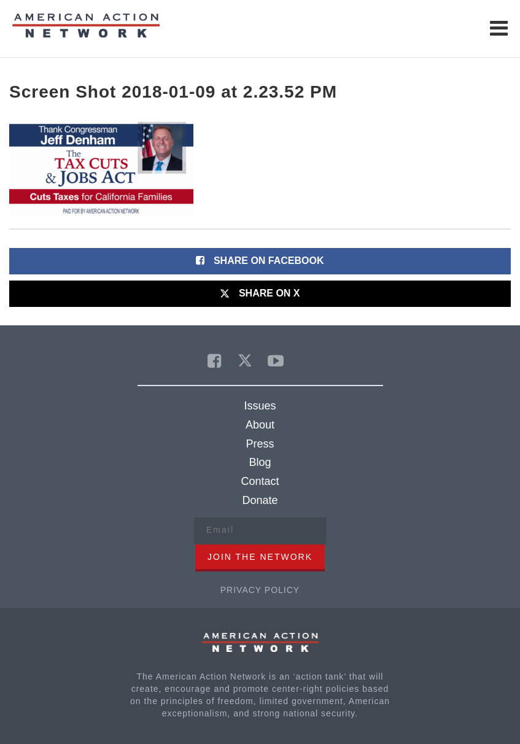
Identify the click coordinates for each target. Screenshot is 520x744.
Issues (260, 406)
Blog (260, 462)
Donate (259, 500)
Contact (260, 481)
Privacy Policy (260, 590)
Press (260, 444)
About (260, 425)
